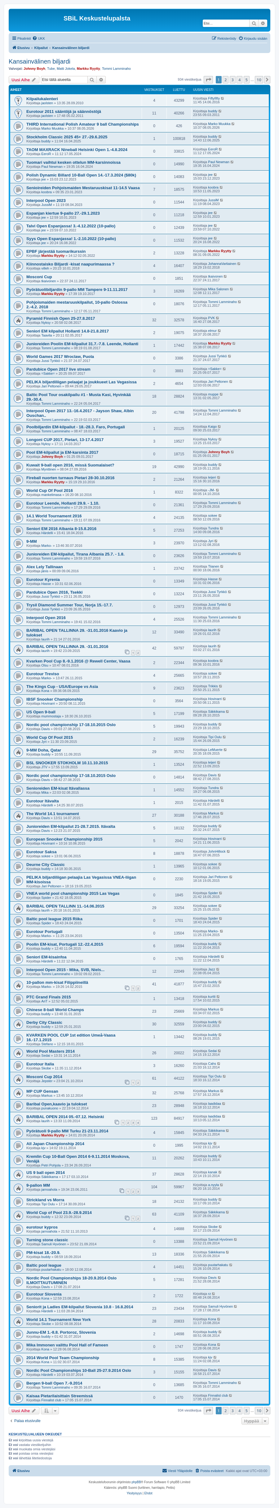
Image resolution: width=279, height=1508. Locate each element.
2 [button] (225, 80)
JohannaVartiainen (222, 263)
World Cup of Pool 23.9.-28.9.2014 (59, 1212)
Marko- (46, 545)
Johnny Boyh (34, 68)
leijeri (212, 477)
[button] (208, 79)
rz (209, 1294)
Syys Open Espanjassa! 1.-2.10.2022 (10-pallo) (71, 238)
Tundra (213, 528)
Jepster (46, 1081)
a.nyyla (213, 1185)
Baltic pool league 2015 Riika (54, 919)
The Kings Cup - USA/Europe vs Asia (62, 686)
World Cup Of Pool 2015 (49, 737)
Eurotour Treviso (42, 673)
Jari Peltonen (51, 386)
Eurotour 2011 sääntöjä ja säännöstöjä (63, 111)
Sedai (45, 1055)
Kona (45, 691)
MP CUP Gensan (42, 1091)
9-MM (31, 541)
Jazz (211, 969)
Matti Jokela (66, 68)
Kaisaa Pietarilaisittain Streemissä (59, 1396)
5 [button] (247, 80)
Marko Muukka (52, 128)
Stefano (47, 1044)
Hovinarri (48, 703)
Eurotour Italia (40, 1064)
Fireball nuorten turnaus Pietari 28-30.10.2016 (70, 477)
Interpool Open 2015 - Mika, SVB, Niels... (65, 969)
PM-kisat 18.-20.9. (43, 1252)
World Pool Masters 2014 (50, 1051)
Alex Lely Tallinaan (44, 566)
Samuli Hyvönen (53, 1244)
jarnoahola (49, 1189)
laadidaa (214, 1103)
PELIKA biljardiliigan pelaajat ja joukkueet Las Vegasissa (81, 382)
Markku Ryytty (88, 68)
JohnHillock (216, 851)
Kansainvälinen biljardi (39, 61)
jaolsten (47, 103)
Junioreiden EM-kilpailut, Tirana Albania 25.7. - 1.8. (75, 554)
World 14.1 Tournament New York (58, 1319)
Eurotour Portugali (44, 931)
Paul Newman (51, 166)
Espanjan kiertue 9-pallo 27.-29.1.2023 (63, 213)
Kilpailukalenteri (42, 98)
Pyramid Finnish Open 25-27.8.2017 (60, 318)
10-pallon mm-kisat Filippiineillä (57, 982)
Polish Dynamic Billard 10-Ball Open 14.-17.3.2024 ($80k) (81, 175)
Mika (44, 792)
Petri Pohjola (50, 1165)
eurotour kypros (42, 1227)
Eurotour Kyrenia (43, 579)
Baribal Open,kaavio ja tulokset (56, 1104)
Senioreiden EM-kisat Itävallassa (58, 788)
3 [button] (233, 80)
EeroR (46, 154)
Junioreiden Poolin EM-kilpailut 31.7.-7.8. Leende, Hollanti (82, 343)
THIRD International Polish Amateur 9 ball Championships (82, 124)
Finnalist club (51, 1400)
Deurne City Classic (45, 864)
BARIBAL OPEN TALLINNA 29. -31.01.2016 (67, 646)
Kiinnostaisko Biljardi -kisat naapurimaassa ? (70, 264)
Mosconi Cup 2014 (44, 1076)
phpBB (136, 1482)
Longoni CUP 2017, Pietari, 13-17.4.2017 (65, 439)
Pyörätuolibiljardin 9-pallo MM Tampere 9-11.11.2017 (77, 289)
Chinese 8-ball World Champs (55, 1009)
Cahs (212, 1063)
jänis (44, 571)
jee (43, 179)
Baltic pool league (43, 1265)
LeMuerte (215, 750)
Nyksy (46, 322)
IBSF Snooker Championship (54, 699)
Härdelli (47, 533)
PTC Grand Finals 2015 (48, 997)
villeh (45, 268)
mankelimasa (51, 495)
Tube (51, 68)
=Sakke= (48, 373)
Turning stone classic (47, 1240)
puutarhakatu (51, 1269)
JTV (44, 767)
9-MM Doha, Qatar (43, 750)
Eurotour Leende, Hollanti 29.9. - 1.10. (62, 503)
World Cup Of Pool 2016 (49, 490)
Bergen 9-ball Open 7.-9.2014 (54, 1383)
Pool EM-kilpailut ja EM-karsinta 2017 (62, 452)
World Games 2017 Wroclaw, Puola (60, 356)
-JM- (211, 490)
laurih (45, 639)
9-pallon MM (38, 1185)
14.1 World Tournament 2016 (54, 516)
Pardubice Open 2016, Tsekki (54, 592)
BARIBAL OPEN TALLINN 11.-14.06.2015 (65, 906)
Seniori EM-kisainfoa (46, 957)
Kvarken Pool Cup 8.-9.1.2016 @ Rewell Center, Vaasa (78, 661)
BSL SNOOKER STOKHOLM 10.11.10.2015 (67, 763)
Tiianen (213, 566)
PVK (211, 318)
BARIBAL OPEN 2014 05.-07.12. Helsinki (65, 1116)
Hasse (46, 584)
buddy (212, 111)
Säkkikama (216, 711)
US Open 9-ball (40, 712)
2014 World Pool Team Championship (62, 1357)
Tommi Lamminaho (116, 68)
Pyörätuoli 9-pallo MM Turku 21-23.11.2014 (67, 1131)
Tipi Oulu (215, 737)
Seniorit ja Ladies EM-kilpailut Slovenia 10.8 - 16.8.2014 (79, 1307)
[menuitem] (38, 38)
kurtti (211, 996)
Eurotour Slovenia (44, 1294)
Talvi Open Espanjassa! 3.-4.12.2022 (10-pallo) (70, 226)
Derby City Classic (44, 1022)
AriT (44, 1001)
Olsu (44, 665)
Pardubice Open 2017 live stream (58, 369)
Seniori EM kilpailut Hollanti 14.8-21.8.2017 (67, 331)
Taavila (46, 335)
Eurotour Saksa (41, 852)
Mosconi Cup (39, 276)
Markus (213, 813)
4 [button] (239, 80)
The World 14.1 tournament (52, 813)
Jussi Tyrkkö (50, 361)
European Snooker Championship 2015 (64, 839)
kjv (43, 1148)
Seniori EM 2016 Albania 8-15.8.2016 (61, 528)
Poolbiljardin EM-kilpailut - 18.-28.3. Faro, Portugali (75, 427)
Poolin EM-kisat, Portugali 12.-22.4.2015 (64, 944)
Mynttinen (48, 469)
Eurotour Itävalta (42, 801)
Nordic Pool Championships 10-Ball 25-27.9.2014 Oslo (78, 1370)
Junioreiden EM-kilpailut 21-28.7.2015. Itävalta (70, 826)
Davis (45, 729)
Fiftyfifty (214, 98)
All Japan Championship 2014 (55, 1143)
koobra (46, 192)
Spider (46, 897)
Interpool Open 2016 (46, 617)
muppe (213, 394)
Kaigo (212, 426)
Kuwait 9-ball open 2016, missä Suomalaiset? (70, 465)
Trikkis (213, 686)
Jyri (210, 541)
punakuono (49, 1108)
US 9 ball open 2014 (45, 1172)
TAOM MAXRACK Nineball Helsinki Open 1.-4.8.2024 (76, 149)
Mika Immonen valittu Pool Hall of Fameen (67, 1345)
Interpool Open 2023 (46, 200)
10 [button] (259, 80)
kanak (212, 1172)
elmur (212, 330)
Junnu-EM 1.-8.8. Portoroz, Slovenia (61, 1332)
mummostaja (51, 716)
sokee (212, 515)
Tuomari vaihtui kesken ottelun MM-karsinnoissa (73, 162)
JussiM (46, 205)
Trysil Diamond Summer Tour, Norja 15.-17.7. (69, 605)
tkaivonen (48, 281)
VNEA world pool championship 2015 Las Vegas (73, 893)
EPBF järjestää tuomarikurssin (56, 251)
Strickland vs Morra (45, 1200)
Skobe (46, 1068)
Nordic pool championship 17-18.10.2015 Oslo (71, 724)
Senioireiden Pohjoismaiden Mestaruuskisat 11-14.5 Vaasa (83, 187)
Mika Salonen (218, 289)
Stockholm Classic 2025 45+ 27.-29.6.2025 (66, 137)
